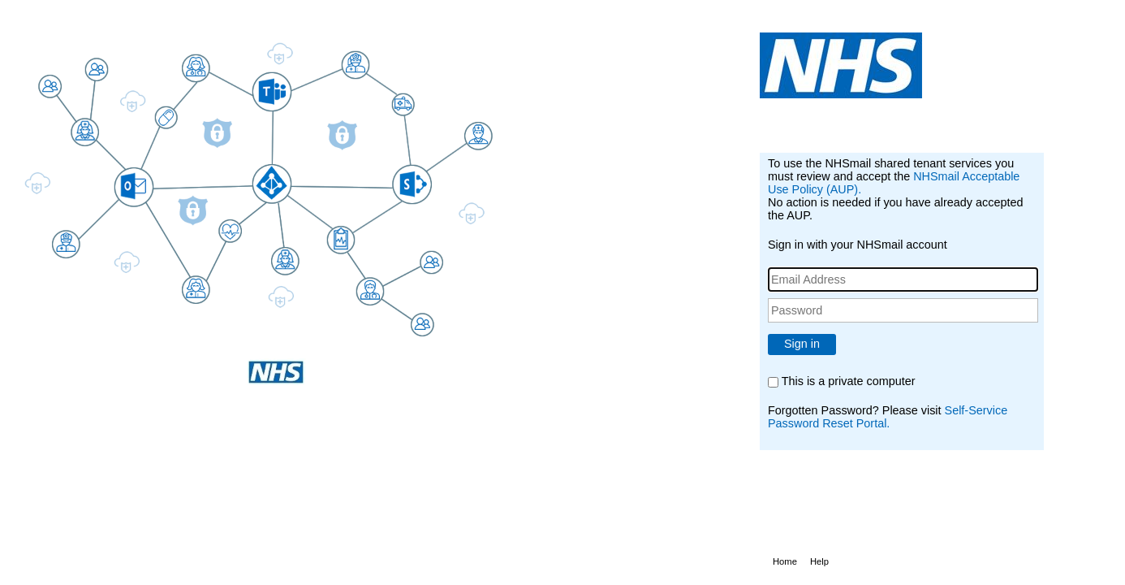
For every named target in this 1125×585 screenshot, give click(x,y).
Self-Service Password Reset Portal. (887, 417)
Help (819, 561)
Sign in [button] (802, 343)
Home (785, 561)
